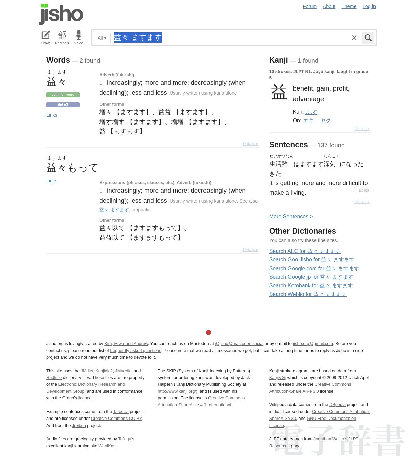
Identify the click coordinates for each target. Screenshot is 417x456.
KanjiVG (277, 377)
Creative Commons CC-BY (116, 418)
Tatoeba (363, 190)
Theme (349, 6)
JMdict (87, 370)
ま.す (311, 112)
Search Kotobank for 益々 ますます (311, 285)
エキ (308, 120)
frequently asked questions (135, 350)
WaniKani (108, 445)
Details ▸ (250, 143)
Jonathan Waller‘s (330, 438)
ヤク (325, 120)
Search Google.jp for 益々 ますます (311, 277)
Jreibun (79, 425)
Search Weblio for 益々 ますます (308, 294)
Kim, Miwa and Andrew (126, 343)
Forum (310, 6)
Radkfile (54, 377)
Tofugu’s (126, 438)
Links (51, 115)
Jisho (61, 14)
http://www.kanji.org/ (177, 391)
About (329, 6)
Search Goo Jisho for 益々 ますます (312, 259)
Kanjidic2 (104, 370)
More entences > (291, 216)
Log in (369, 6)
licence (85, 397)
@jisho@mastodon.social (239, 343)
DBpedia (337, 404)
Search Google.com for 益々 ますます (314, 268)
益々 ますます (114, 209)
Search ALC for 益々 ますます (305, 251)
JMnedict (123, 370)
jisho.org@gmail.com (313, 343)
